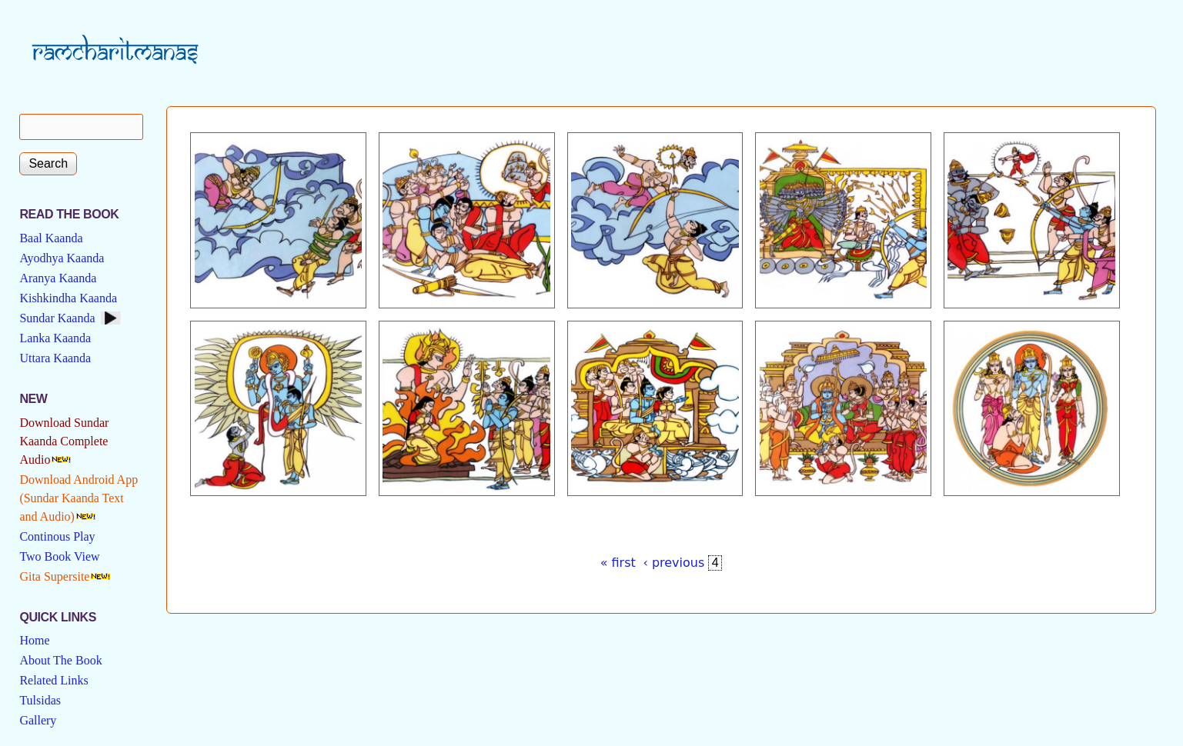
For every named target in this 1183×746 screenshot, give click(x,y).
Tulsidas (40, 700)
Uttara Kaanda (55, 358)
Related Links (53, 680)
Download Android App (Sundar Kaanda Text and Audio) (78, 498)
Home (34, 640)
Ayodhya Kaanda (61, 258)
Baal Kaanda (50, 238)
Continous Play (57, 536)
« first (618, 562)
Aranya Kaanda (57, 278)
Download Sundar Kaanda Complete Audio (64, 441)
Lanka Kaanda (55, 338)
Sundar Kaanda (57, 318)
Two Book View (59, 556)
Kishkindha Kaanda (68, 298)
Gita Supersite (54, 576)
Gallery (37, 720)
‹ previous (673, 562)
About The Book (60, 660)
